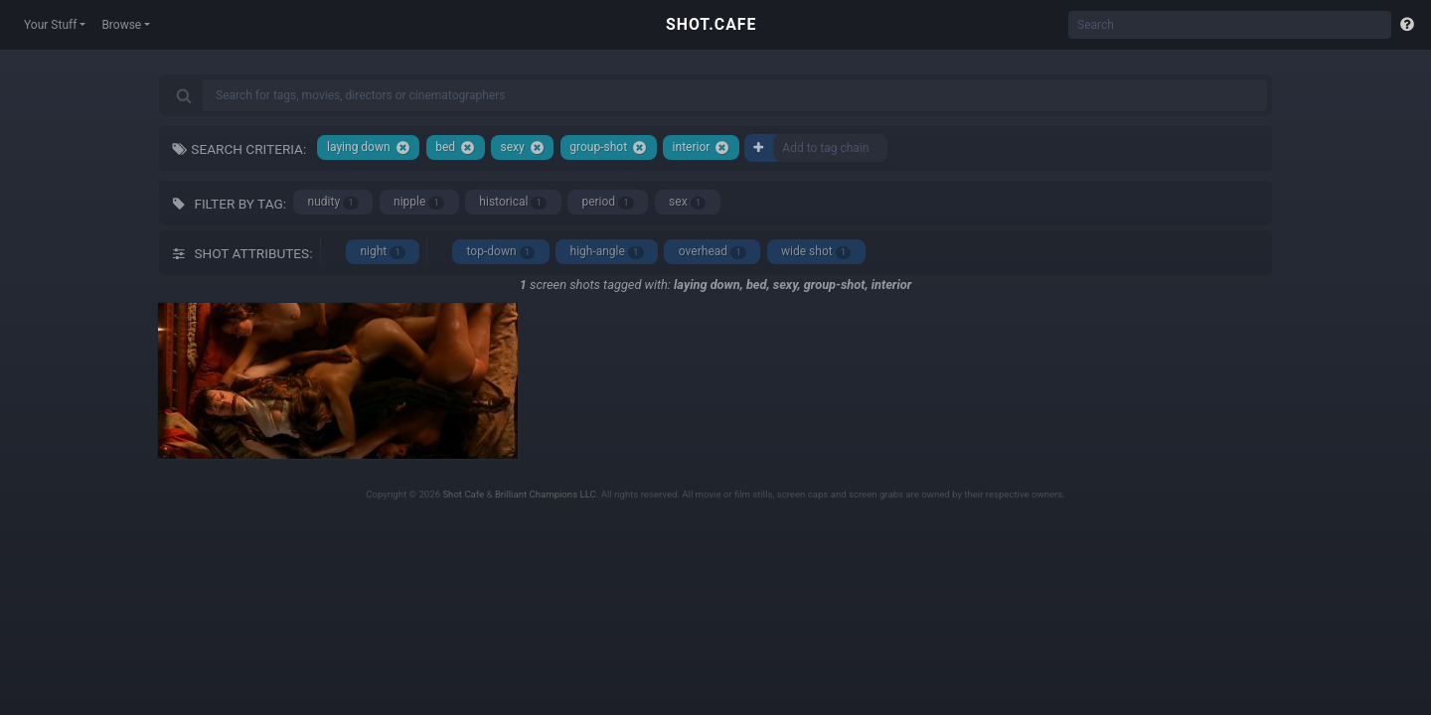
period (607, 202)
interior (701, 147)
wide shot (816, 251)
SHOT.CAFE (711, 24)
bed (455, 147)
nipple (419, 202)
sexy (523, 147)
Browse (121, 25)
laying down (368, 147)
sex (687, 202)
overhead (712, 251)
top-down (501, 251)
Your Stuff (50, 25)
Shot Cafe (463, 494)
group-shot (608, 147)
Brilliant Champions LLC (545, 494)
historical (513, 202)
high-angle (607, 251)
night (382, 251)
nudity (333, 202)
